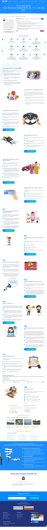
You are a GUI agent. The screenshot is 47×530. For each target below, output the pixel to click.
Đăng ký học (33, 501)
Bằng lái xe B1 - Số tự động (6, 517)
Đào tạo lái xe (10, 1)
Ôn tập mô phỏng (31, 1)
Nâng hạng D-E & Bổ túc (6, 521)
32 (5, 29)
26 (5, 27)
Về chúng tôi (35, 1)
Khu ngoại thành (14, 436)
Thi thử (14, 385)
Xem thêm (4, 180)
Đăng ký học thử (8, 130)
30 (12, 27)
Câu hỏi (4, 18)
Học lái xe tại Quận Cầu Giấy (22, 441)
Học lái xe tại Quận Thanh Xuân (11, 441)
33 (7, 29)
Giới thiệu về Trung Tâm (20, 517)
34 (9, 29)
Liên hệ (18, 521)
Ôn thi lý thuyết (26, 1)
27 (7, 27)
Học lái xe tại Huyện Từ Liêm (33, 438)
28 (9, 27)
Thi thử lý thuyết (16, 1)
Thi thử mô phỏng (21, 1)
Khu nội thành (9, 436)
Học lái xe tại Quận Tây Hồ (33, 441)
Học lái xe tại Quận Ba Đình (10, 438)
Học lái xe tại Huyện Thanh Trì (22, 438)
